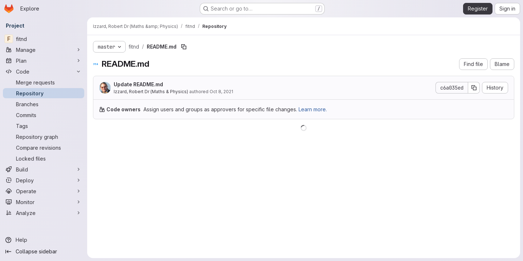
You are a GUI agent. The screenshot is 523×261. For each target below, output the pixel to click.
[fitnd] (43, 39)
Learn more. (313, 109)
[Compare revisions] (43, 147)
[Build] (43, 169)
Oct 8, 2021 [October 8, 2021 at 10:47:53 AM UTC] (221, 91)
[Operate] (43, 191)
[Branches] (43, 104)
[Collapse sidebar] (43, 251)
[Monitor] (43, 202)
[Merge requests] (43, 82)
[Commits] (43, 115)
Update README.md (138, 84)
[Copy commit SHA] (474, 88)
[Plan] (43, 60)
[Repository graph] (43, 137)
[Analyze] (43, 213)
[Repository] (43, 93)
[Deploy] (43, 180)
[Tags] (43, 126)
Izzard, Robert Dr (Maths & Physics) (151, 91)
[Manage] (43, 50)
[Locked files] (43, 158)
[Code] (43, 71)
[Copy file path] (184, 47)
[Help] (43, 240)
